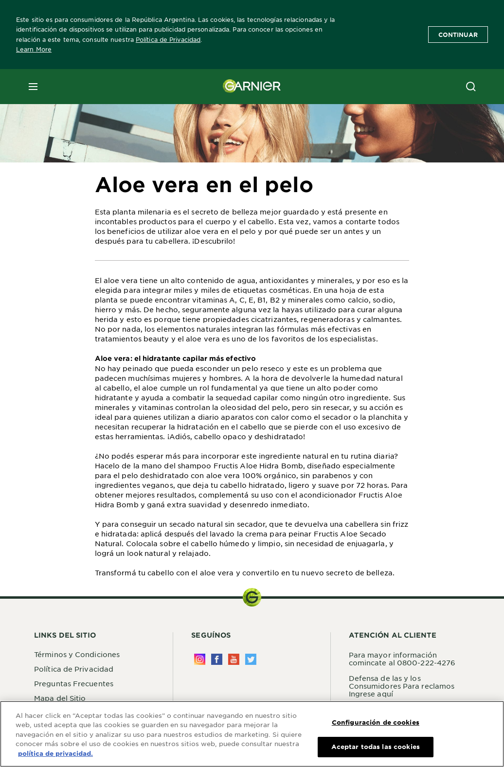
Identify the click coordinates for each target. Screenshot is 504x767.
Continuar (458, 34)
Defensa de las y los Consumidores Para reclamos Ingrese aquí (402, 686)
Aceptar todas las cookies (375, 746)
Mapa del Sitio (60, 698)
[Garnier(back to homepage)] (252, 86)
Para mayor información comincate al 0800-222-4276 (402, 658)
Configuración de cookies (375, 722)
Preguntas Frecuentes (73, 683)
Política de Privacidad (168, 39)
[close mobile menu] (33, 86)
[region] (252, 734)
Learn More (34, 49)
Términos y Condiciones (77, 654)
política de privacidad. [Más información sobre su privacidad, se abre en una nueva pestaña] (55, 753)
